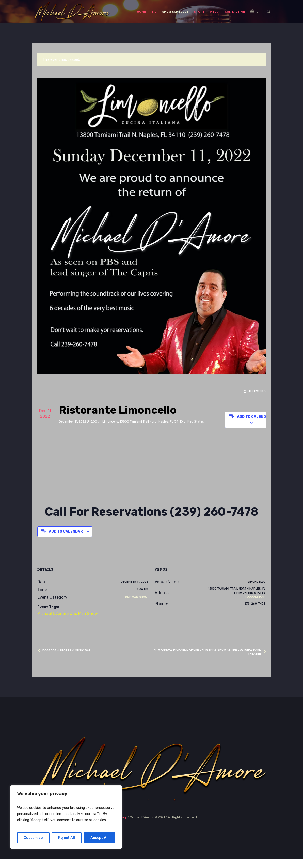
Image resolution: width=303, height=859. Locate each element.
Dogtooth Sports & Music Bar (66, 650)
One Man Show (136, 597)
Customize (33, 838)
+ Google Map (254, 596)
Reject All (66, 838)
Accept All (99, 838)
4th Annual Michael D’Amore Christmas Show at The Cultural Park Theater (207, 651)
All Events (257, 391)
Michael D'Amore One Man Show (67, 613)
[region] (66, 817)
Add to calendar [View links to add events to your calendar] (254, 417)
